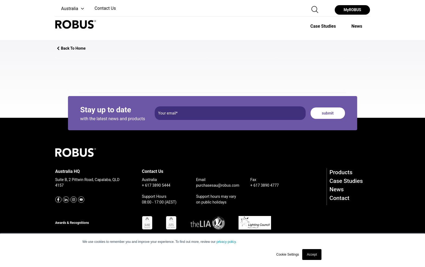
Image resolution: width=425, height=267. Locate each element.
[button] (70, 8)
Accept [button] (312, 254)
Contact (340, 198)
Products (341, 172)
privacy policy (226, 242)
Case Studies (346, 181)
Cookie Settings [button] (287, 254)
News (337, 189)
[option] (323, 26)
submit (327, 113)
